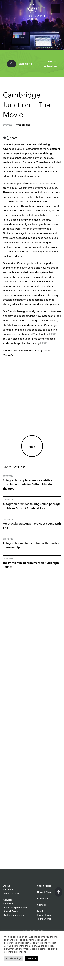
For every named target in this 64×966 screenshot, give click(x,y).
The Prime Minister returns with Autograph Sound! (31, 565)
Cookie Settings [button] (13, 958)
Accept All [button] (31, 958)
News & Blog (44, 892)
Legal (40, 911)
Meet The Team (11, 893)
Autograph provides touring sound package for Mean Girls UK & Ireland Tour (32, 506)
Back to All (19, 64)
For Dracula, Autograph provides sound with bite (32, 525)
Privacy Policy (44, 915)
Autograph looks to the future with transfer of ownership (31, 545)
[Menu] (55, 8)
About (6, 886)
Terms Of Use (44, 919)
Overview (8, 903)
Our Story (8, 889)
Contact (41, 905)
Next (52, 61)
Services (7, 900)
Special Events (10, 911)
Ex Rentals (42, 898)
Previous (50, 66)
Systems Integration (13, 915)
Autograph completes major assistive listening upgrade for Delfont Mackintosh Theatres (30, 484)
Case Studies (23, 124)
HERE (52, 334)
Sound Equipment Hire (15, 907)
